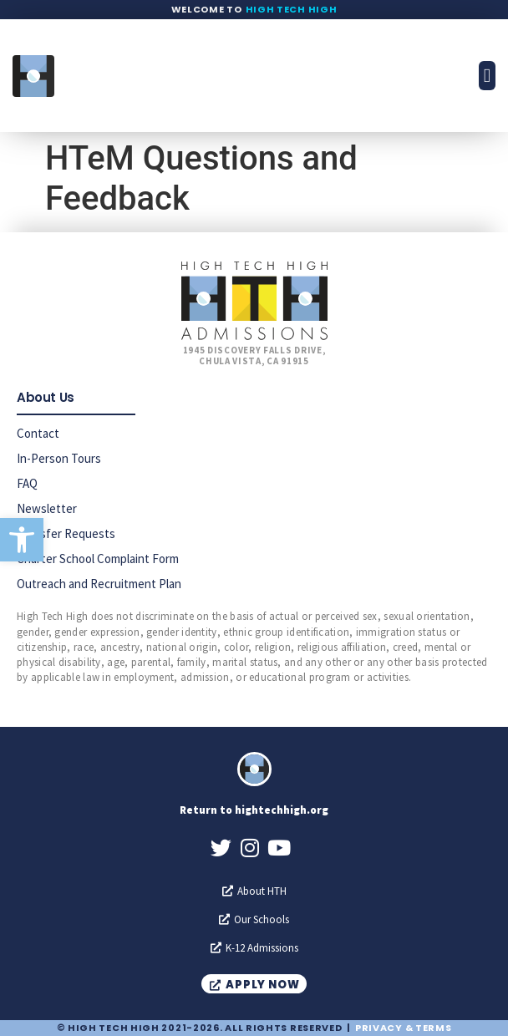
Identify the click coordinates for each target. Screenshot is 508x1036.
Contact (38, 433)
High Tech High (292, 9)
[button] (21, 539)
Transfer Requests (66, 533)
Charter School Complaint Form (98, 558)
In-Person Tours (59, 458)
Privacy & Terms (403, 1027)
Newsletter (47, 508)
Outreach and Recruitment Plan (99, 584)
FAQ (27, 483)
